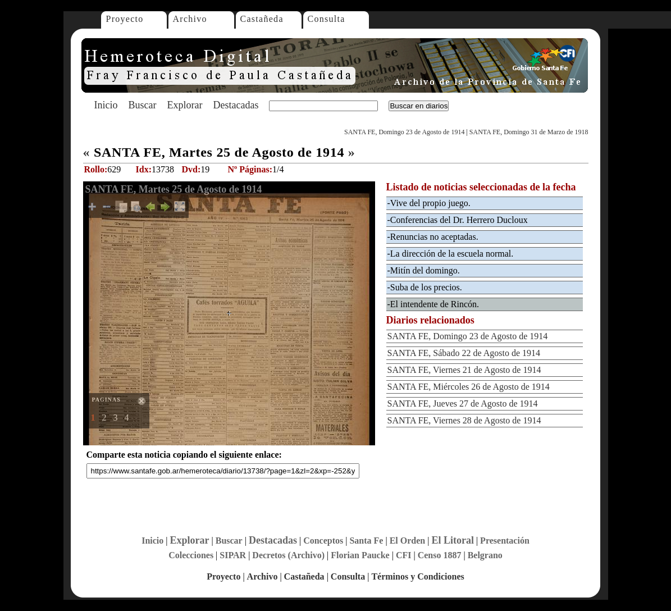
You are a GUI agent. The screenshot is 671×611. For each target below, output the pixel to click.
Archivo (190, 19)
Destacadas (235, 105)
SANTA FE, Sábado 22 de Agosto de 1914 (464, 353)
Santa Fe (366, 540)
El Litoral (452, 540)
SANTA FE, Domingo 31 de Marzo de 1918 (528, 132)
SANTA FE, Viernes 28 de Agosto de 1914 (464, 420)
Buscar (143, 105)
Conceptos (323, 540)
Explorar (184, 105)
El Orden (408, 540)
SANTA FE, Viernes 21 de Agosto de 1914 (464, 370)
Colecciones (190, 555)
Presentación (505, 540)
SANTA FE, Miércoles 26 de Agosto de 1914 (468, 386)
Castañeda (262, 19)
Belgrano (485, 555)
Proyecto (125, 19)
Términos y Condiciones (417, 576)
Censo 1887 (440, 555)
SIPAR (233, 555)
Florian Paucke (360, 555)
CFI (404, 555)
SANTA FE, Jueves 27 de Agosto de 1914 (462, 403)
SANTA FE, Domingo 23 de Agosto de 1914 (404, 132)
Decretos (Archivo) (288, 555)
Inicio (106, 105)
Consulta (326, 19)
